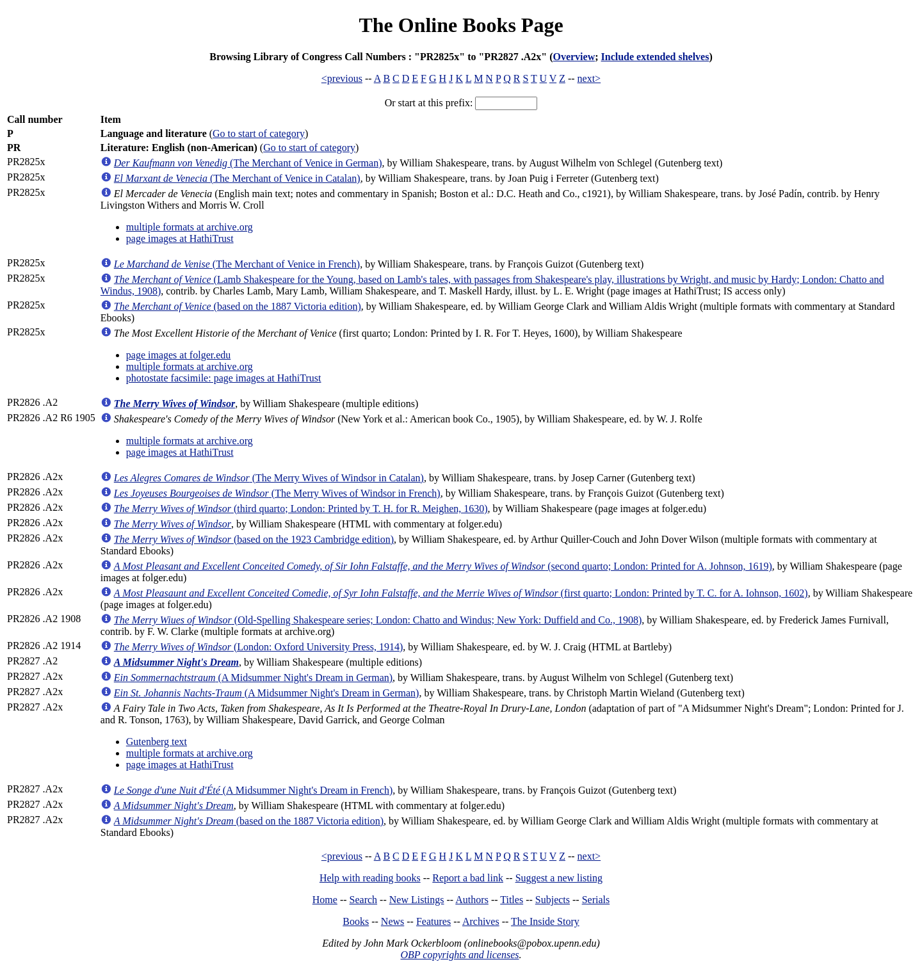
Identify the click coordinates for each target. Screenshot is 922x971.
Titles (511, 899)
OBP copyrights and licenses (459, 954)
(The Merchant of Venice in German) (248, 162)
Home (324, 899)
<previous (341, 78)
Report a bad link (467, 877)
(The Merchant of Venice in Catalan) (237, 178)
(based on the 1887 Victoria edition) (237, 306)
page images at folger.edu (178, 354)
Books (356, 921)
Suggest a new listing (559, 877)
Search (364, 899)
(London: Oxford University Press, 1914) (258, 646)
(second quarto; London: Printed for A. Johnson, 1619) (443, 566)
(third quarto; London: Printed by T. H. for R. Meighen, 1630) (301, 508)
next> (589, 78)
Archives (480, 921)
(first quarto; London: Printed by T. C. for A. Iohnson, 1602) (461, 593)
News (392, 921)
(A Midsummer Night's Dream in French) (253, 790)
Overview (574, 56)
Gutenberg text (156, 741)
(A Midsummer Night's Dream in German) (253, 677)
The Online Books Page (461, 24)
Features (433, 921)
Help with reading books (370, 877)
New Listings (416, 899)
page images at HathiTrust (180, 238)
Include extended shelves (655, 56)
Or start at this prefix (427, 102)
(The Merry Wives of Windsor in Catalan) (269, 477)
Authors (472, 899)
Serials (596, 899)
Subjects (552, 899)
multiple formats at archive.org (189, 226)
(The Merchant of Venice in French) (237, 264)
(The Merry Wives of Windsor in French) (277, 493)
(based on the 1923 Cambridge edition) (254, 539)
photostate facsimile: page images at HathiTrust (223, 378)
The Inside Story (545, 921)
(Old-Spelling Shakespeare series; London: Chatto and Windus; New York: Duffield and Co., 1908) (378, 619)
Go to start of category (259, 133)
